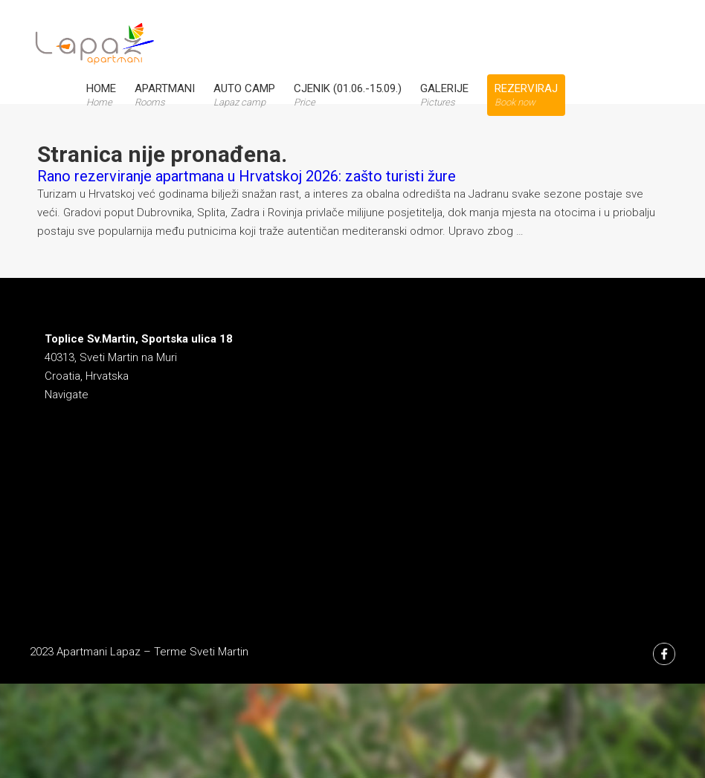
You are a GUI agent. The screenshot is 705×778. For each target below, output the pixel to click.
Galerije (444, 95)
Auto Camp (244, 95)
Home (101, 95)
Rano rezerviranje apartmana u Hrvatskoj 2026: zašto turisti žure (246, 176)
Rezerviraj (526, 95)
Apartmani (165, 95)
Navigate (66, 394)
